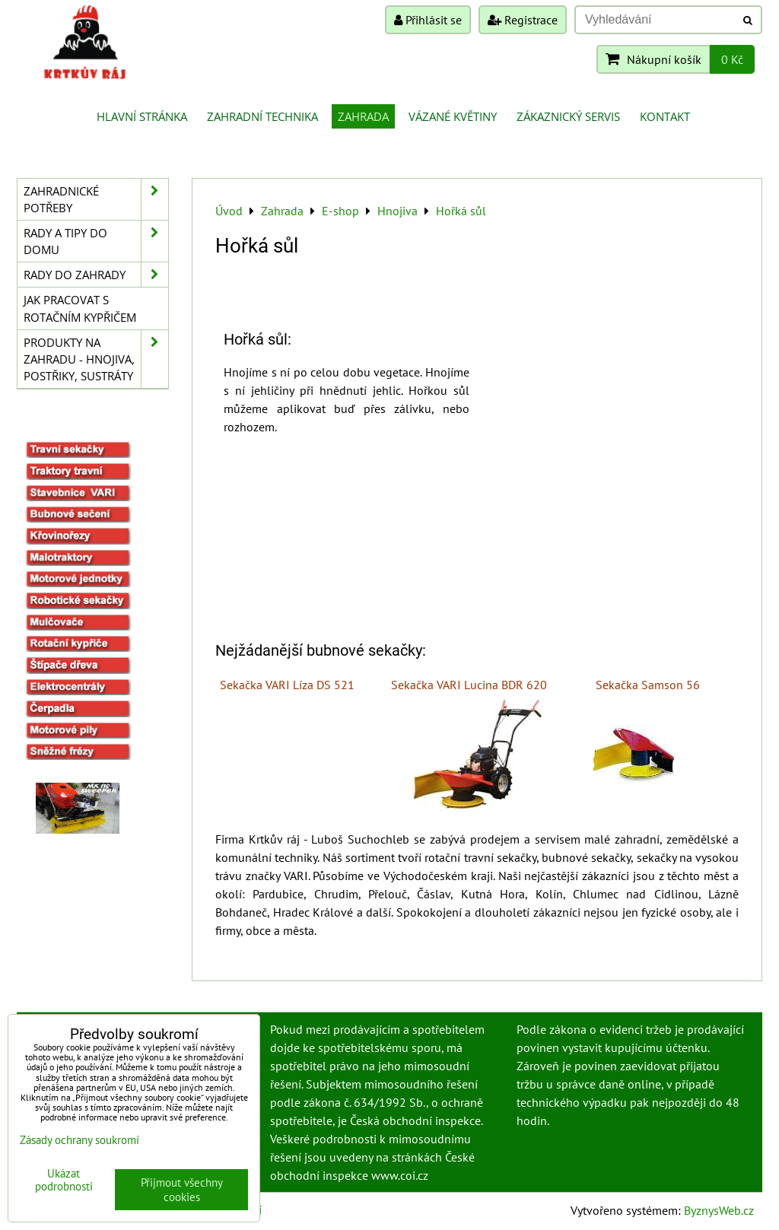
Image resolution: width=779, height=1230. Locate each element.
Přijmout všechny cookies (182, 1189)
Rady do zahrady (96, 274)
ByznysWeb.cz (719, 1210)
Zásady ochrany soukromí (79, 1140)
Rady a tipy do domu (96, 241)
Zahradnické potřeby (96, 199)
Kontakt (665, 116)
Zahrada (363, 116)
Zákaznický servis (568, 116)
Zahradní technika (262, 116)
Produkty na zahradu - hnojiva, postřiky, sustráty (96, 359)
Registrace (523, 19)
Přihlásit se (428, 19)
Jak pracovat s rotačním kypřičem (80, 308)
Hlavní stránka (142, 116)
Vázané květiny (453, 116)
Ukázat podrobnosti (64, 1180)
